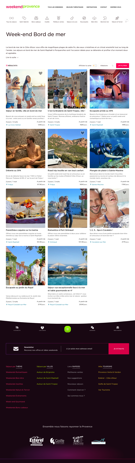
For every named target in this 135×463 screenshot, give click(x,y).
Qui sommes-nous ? (76, 396)
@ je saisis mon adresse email (79, 349)
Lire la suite (12, 57)
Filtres (122, 65)
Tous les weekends (55, 7)
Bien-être (94, 19)
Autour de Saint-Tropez (47, 384)
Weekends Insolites (14, 384)
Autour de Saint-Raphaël (48, 378)
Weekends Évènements (16, 396)
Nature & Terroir (117, 19)
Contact (103, 7)
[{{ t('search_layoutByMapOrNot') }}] (88, 65)
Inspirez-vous (115, 7)
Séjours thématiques (74, 7)
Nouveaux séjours (75, 384)
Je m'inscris (119, 349)
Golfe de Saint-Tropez (108, 384)
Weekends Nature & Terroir (18, 390)
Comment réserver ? (76, 390)
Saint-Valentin (24, 19)
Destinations (92, 7)
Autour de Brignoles (45, 372)
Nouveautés (84, 19)
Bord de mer (105, 19)
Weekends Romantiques (16, 372)
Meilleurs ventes (58, 19)
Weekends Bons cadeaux (17, 408)
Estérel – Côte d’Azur (107, 378)
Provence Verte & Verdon (109, 372)
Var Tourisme (104, 390)
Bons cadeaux (36, 19)
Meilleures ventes (75, 372)
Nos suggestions (75, 378)
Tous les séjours (11, 19)
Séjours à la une (72, 19)
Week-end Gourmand (15, 402)
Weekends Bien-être (15, 378)
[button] (127, 19)
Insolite (47, 19)
